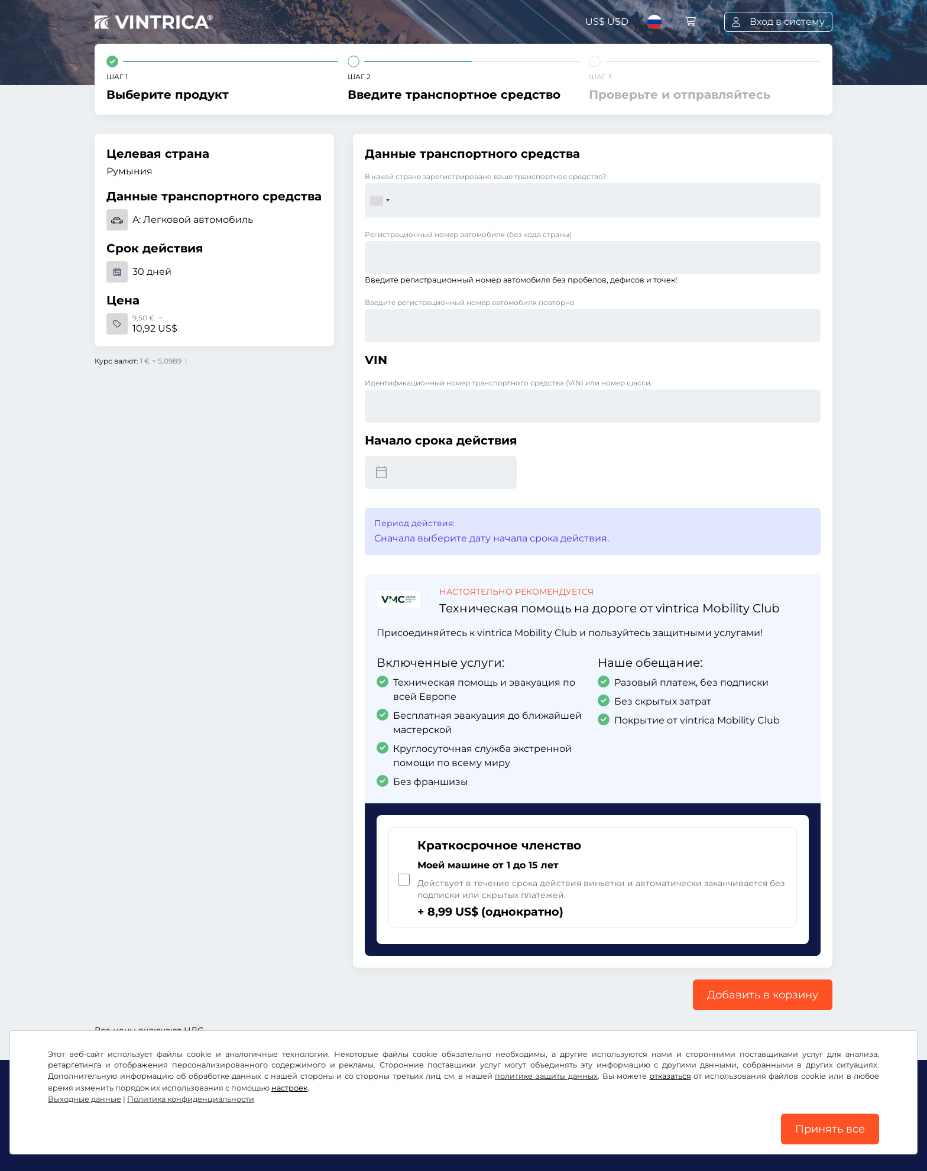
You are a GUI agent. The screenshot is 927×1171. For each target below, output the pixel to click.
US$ (606, 21)
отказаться (670, 1076)
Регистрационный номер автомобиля (468, 234)
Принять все (830, 1129)
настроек (289, 1088)
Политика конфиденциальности (190, 1099)
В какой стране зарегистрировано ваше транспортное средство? (486, 176)
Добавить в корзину (762, 994)
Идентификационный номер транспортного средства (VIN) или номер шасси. (508, 382)
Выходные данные (84, 1099)
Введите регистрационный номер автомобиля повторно (470, 302)
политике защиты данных (546, 1076)
